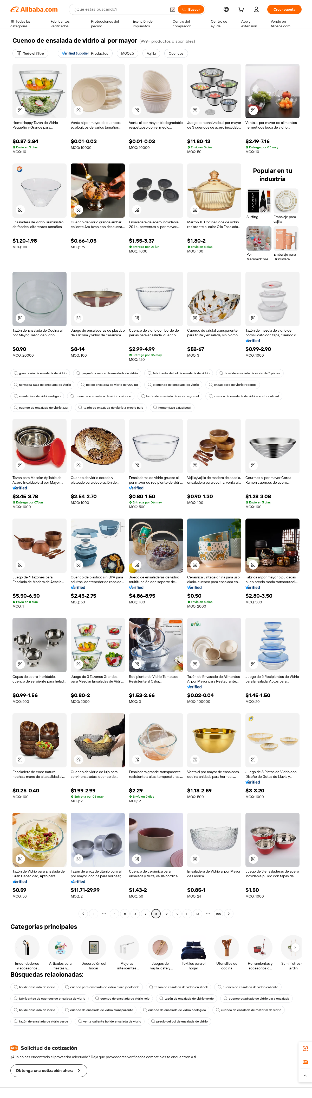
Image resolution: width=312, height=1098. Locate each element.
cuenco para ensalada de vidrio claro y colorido (102, 987)
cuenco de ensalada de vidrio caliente (248, 987)
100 (218, 914)
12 (197, 914)
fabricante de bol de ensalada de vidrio (179, 373)
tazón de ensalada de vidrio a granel (170, 396)
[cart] (242, 10)
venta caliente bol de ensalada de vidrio (109, 1021)
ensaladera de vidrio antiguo (37, 396)
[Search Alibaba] (119, 9)
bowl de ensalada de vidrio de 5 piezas (249, 373)
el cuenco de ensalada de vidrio (173, 385)
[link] (305, 1048)
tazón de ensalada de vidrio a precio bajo (110, 408)
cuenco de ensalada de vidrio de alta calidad (244, 396)
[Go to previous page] (83, 913)
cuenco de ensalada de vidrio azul (41, 408)
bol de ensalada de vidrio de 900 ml (109, 385)
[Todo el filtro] (30, 53)
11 (187, 914)
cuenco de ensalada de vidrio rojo (122, 998)
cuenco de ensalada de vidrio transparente (99, 1010)
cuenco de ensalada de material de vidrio (248, 1010)
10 (177, 914)
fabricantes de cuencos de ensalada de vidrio (49, 998)
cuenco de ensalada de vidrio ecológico (174, 1010)
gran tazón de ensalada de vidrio (40, 373)
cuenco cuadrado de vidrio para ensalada (256, 998)
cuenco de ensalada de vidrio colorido (100, 396)
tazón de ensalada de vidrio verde (186, 998)
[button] (173, 9)
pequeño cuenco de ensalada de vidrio (107, 373)
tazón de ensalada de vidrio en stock (178, 987)
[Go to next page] (228, 913)
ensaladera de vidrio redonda (233, 385)
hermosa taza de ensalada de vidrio (42, 385)
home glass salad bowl (172, 408)
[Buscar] (191, 9)
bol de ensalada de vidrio (34, 987)
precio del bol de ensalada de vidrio (179, 1021)
